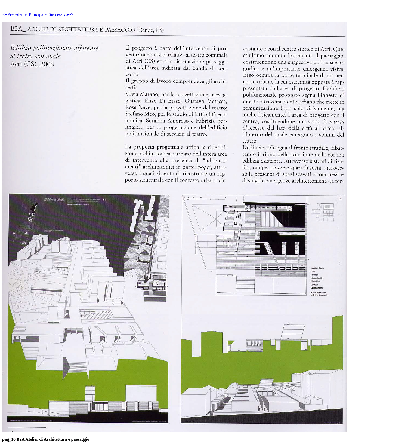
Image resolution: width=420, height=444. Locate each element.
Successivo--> (61, 14)
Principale (38, 14)
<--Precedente (14, 14)
